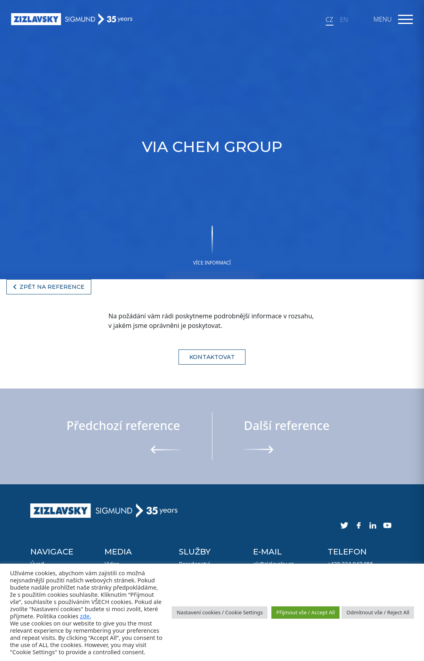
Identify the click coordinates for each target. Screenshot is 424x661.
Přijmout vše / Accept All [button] (305, 612)
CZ (329, 19)
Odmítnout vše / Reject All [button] (377, 612)
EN (344, 19)
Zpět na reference (52, 286)
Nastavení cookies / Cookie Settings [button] (220, 612)
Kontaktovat (212, 357)
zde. (85, 616)
